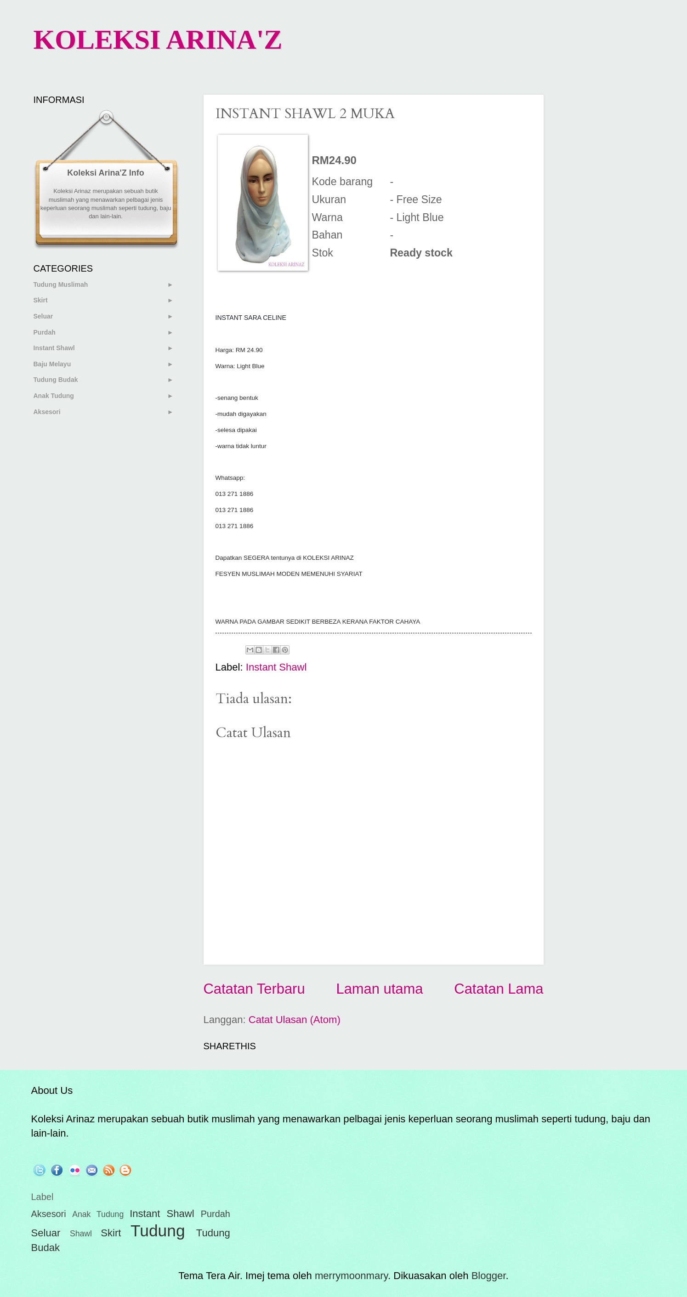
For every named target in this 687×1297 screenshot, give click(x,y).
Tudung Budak (56, 379)
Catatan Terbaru (254, 989)
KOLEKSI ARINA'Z (158, 39)
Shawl (81, 1233)
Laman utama (379, 989)
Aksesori (47, 411)
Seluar (43, 316)
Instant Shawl (276, 667)
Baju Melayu (52, 364)
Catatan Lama (498, 989)
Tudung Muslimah (61, 284)
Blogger (488, 1275)
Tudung (158, 1231)
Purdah (45, 332)
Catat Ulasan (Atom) (295, 1019)
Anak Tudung (54, 395)
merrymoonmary (351, 1275)
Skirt (41, 300)
